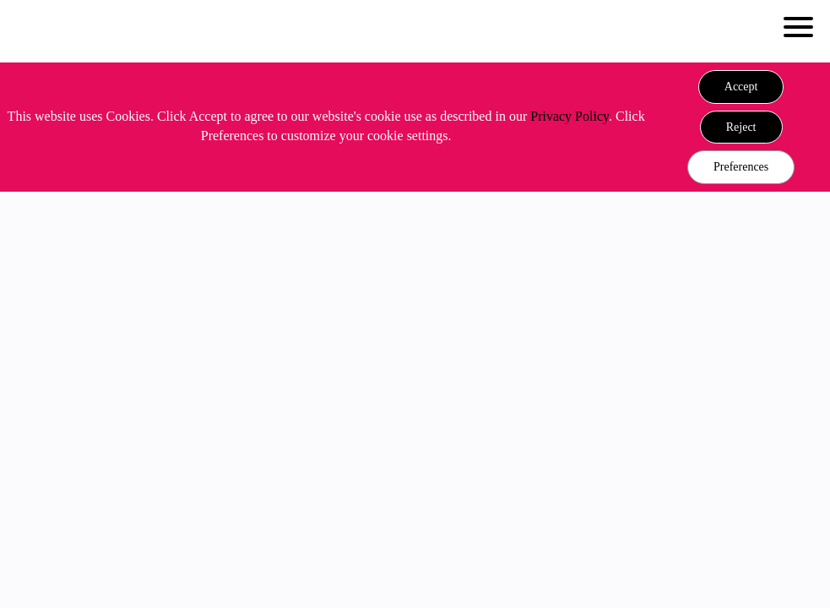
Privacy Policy (569, 116)
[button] (741, 87)
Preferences (740, 166)
